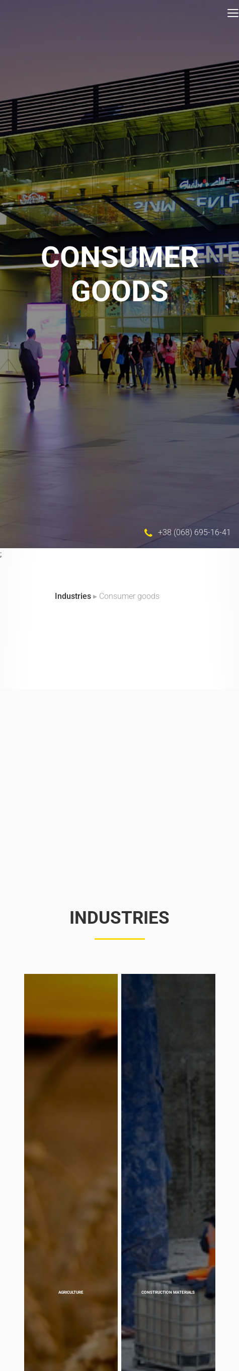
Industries (74, 596)
